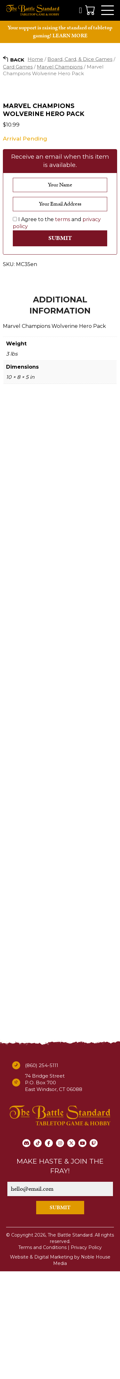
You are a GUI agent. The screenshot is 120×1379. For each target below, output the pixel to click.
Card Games (18, 67)
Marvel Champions (60, 67)
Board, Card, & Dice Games (79, 59)
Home (35, 59)
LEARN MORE (69, 36)
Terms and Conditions (42, 1355)
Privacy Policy (86, 1355)
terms (62, 327)
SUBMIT (60, 1315)
